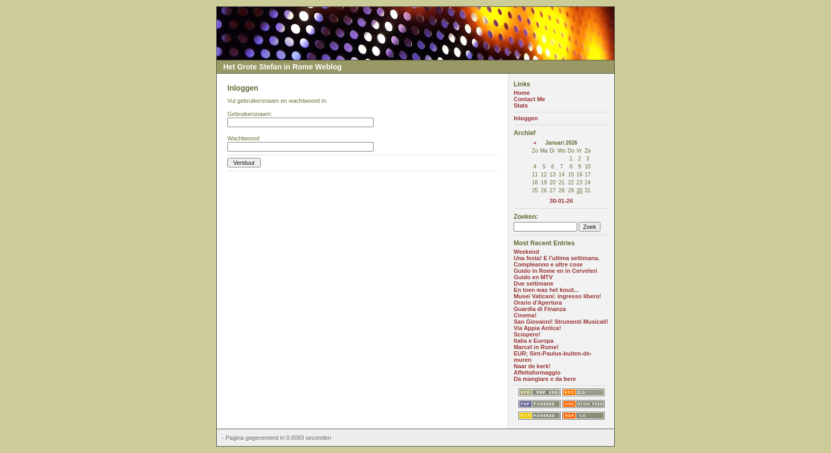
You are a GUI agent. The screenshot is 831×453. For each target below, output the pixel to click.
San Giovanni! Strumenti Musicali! (561, 321)
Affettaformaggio (537, 372)
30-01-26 (561, 201)
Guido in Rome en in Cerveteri (555, 271)
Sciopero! (527, 334)
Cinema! (525, 315)
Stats (521, 105)
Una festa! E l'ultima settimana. (556, 258)
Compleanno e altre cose (548, 264)
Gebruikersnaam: (249, 114)
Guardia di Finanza (539, 309)
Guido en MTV (533, 277)
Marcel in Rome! (536, 347)
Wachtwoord (243, 138)
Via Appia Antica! (537, 328)
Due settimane (533, 283)
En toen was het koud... (546, 290)
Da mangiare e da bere (545, 379)
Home (522, 93)
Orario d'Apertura (538, 302)
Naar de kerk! (532, 366)
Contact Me (529, 99)
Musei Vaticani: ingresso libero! (557, 296)
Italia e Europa (533, 340)
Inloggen (526, 118)
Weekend (526, 251)
